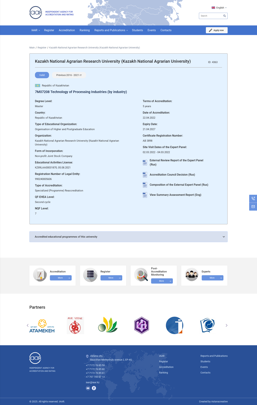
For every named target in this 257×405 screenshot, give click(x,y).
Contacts (165, 30)
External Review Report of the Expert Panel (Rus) (176, 162)
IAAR (34, 30)
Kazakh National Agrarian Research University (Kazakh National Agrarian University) (94, 47)
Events (152, 30)
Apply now (218, 30)
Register (49, 30)
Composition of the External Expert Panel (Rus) (179, 184)
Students (137, 30)
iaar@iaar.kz (92, 382)
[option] (45, 325)
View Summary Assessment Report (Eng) (175, 194)
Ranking (85, 30)
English (220, 7)
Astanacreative (219, 401)
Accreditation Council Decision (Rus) (172, 174)
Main (32, 47)
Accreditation (67, 30)
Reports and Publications (109, 30)
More (161, 281)
